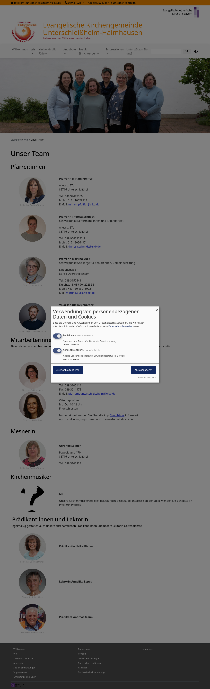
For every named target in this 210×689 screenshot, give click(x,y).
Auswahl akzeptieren (68, 369)
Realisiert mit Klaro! (147, 377)
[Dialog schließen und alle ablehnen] (156, 308)
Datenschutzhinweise (120, 326)
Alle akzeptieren (143, 369)
